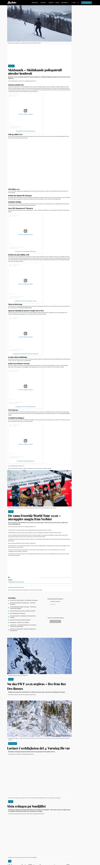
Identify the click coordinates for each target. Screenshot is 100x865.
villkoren (62, 617)
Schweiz (37, 590)
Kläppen (25, 468)
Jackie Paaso (20, 468)
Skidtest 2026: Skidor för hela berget (20, 620)
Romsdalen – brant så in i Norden (19, 622)
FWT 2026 (33, 590)
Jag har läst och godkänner (55, 617)
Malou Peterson (31, 468)
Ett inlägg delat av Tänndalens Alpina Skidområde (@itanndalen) (25, 353)
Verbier (41, 590)
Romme (36, 468)
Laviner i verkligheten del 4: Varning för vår (22, 611)
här (14, 192)
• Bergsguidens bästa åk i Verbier (16, 581)
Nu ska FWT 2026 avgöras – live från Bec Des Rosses (24, 600)
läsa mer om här (19, 261)
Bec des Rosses (18, 590)
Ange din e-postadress (55, 601)
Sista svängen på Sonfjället (18, 613)
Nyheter (9, 468)
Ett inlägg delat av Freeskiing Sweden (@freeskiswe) (25, 251)
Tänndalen (49, 468)
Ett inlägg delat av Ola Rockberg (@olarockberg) (25, 131)
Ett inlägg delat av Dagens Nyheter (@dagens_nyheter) (25, 301)
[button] (35, 2)
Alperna (13, 590)
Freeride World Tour (26, 590)
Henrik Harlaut (14, 468)
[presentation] (55, 611)
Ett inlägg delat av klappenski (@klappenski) (25, 461)
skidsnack (40, 468)
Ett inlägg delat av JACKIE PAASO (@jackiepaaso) (25, 406)
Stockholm (45, 468)
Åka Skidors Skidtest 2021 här (25, 307)
